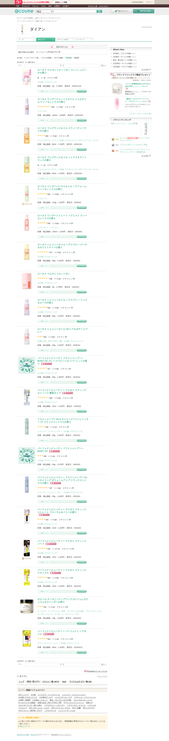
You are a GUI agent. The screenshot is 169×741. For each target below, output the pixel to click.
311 (67, 520)
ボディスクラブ (89, 708)
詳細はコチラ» (24, 726)
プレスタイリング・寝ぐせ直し (30, 705)
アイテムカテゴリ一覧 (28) (80, 682)
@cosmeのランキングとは (97, 671)
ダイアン (23, 676)
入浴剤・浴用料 (24, 700)
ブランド (35, 6)
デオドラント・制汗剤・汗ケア (30, 711)
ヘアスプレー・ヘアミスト (48, 228)
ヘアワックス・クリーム (76, 705)
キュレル (123, 138)
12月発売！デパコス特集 (125, 63)
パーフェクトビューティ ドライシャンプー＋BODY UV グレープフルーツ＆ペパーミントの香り (62, 361)
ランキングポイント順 (32, 58)
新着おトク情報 (61, 2)
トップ (21, 40)
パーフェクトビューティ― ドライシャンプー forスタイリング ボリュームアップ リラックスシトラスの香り (62, 480)
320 (69, 223)
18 (65, 607)
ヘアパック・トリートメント (85, 697)
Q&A (50, 6)
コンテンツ (80, 40)
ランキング (26, 6)
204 (69, 639)
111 (71, 252)
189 (70, 549)
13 (71, 488)
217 (69, 308)
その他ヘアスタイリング (47, 82)
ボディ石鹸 (76, 708)
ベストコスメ (103, 6)
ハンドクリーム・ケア (69, 614)
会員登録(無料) (137, 2)
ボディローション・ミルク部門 (124, 124)
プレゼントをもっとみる (139, 114)
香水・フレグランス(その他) (72, 611)
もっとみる (145, 69)
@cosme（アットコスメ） (61, 735)
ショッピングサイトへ (46, 364)
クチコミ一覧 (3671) (50, 682)
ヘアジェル (42, 111)
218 (69, 578)
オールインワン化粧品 (26, 703)
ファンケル (124, 149)
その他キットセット (40, 700)
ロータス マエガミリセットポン (53, 274)
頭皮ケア (89, 703)
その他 (33, 695)
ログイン (149, 2)
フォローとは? (102, 676)
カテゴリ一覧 (92, 6)
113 (71, 279)
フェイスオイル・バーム (47, 140)
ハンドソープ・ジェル (66, 711)
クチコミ (62, 40)
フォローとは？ (146, 27)
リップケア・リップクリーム (49, 611)
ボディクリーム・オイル (88, 140)
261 (69, 194)
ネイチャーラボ (23, 735)
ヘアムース (42, 199)
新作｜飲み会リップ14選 (125, 60)
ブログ (43, 6)
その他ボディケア (46, 697)
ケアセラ (123, 145)
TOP (17, 6)
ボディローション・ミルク (39, 708)
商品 (41, 40)
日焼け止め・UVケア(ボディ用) (50, 341)
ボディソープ (23, 695)
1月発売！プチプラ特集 (124, 54)
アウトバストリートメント (48, 643)
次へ (103, 65)
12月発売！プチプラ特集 (125, 67)
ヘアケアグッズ (50, 711)
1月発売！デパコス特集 (124, 57)
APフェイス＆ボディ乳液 (137, 145)
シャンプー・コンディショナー (50, 431)
